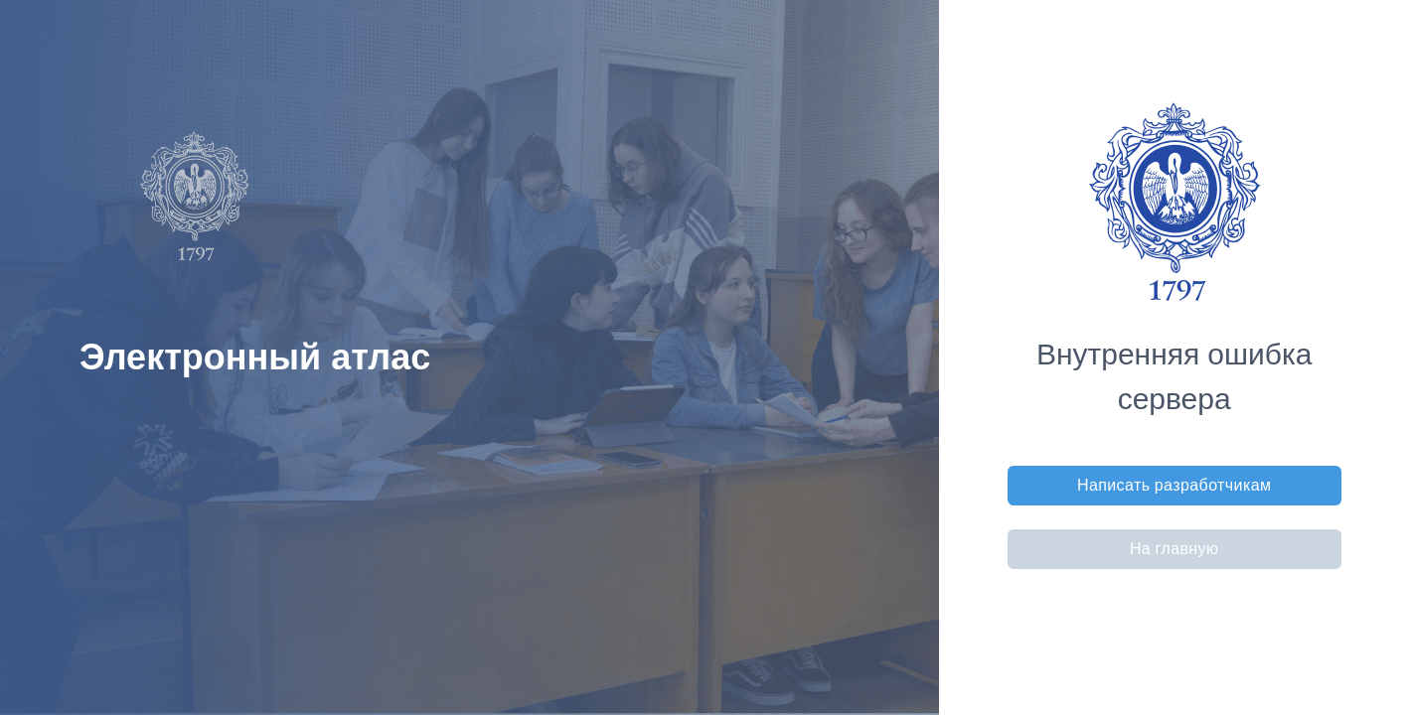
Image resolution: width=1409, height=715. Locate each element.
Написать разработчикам (1174, 485)
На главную (1174, 548)
